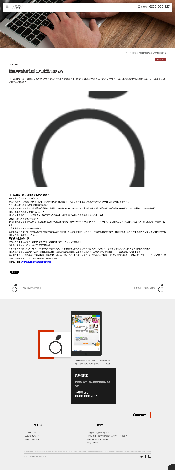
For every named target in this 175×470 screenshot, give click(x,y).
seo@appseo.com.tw (100, 439)
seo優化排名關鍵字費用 (25, 288)
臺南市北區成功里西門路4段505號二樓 (112, 436)
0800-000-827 (86, 396)
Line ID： (27, 439)
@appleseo (35, 439)
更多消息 (160, 59)
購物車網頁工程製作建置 (149, 288)
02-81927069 (34, 436)
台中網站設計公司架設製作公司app (35, 262)
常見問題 (133, 53)
